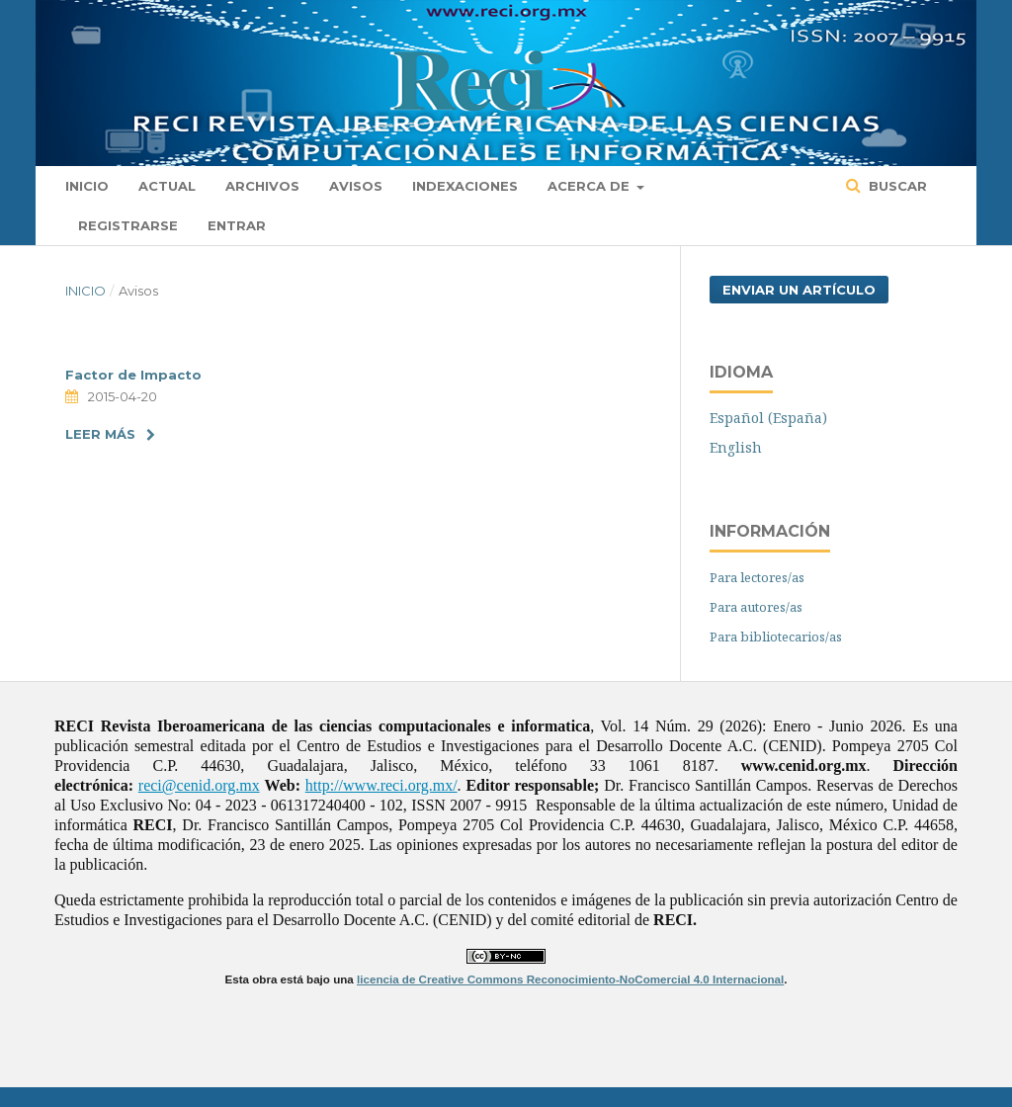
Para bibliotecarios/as (776, 636)
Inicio (87, 186)
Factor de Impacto (133, 375)
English (736, 447)
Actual (167, 186)
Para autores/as (756, 607)
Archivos (262, 186)
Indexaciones (465, 186)
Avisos (355, 186)
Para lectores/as (757, 577)
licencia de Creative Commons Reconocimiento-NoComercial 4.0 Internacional (570, 979)
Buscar (896, 186)
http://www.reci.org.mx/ (381, 785)
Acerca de (590, 186)
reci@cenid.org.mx (199, 785)
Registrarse (128, 225)
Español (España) (768, 417)
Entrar (237, 225)
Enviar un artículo (799, 290)
